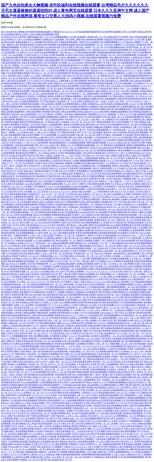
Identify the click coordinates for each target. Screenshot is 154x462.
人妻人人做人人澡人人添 (45, 197)
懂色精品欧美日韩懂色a (11, 68)
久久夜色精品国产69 (102, 137)
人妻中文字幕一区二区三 (54, 369)
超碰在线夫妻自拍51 (65, 197)
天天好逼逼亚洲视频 (66, 395)
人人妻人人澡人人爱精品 (45, 132)
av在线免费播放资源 (33, 369)
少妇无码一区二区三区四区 (108, 436)
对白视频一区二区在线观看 (38, 246)
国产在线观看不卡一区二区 (87, 197)
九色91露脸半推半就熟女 (119, 57)
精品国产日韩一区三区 (85, 436)
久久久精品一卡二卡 (106, 426)
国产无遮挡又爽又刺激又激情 (34, 83)
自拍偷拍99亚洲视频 (94, 39)
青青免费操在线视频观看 (97, 57)
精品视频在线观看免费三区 (105, 238)
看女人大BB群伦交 (26, 88)
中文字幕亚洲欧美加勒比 (55, 287)
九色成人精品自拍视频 (34, 403)
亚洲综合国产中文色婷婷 (117, 37)
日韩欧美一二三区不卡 (123, 181)
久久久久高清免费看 (39, 143)
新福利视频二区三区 (119, 344)
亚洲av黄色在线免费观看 (32, 287)
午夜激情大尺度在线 (103, 204)
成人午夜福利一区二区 (105, 55)
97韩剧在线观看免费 (95, 359)
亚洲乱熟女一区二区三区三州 (63, 91)
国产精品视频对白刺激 (123, 320)
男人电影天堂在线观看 (64, 88)
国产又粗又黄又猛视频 (27, 63)
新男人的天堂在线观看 (48, 63)
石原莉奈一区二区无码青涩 (119, 387)
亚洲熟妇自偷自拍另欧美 (119, 372)
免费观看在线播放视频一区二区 (89, 145)
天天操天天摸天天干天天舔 (36, 55)
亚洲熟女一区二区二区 (33, 393)
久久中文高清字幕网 (53, 393)
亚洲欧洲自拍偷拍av (86, 91)
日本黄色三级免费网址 (11, 124)
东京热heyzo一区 (103, 73)
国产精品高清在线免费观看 (109, 173)
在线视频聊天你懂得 (80, 78)
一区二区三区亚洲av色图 (137, 130)
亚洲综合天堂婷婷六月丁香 (139, 382)
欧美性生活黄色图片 (62, 259)
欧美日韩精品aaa (23, 302)
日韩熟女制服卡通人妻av (41, 320)
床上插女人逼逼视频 (112, 194)
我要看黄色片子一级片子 (63, 338)
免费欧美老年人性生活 (87, 148)
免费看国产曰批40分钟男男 (80, 444)
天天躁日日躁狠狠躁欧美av (119, 452)
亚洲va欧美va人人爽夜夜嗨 (56, 81)
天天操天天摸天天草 (118, 248)
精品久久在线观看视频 (52, 124)
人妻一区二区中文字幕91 (100, 256)
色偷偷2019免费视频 (86, 274)
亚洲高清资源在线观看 (88, 302)
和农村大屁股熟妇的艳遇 (117, 104)
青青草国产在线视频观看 (114, 145)
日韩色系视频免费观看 (142, 109)
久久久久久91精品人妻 (116, 143)
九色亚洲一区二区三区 (37, 364)
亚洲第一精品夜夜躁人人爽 (64, 99)
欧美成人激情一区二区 (44, 230)
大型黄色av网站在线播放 (85, 52)
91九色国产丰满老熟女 (131, 194)
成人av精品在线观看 (45, 94)
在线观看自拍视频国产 (80, 109)
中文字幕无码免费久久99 (114, 171)
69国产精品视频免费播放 (140, 405)
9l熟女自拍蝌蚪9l (53, 86)
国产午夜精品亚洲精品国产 (66, 42)
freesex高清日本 (123, 235)
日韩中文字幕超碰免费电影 (93, 176)
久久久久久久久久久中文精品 (44, 395)
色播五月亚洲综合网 (24, 341)
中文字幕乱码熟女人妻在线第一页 (123, 96)
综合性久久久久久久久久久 (106, 230)
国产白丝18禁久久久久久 (34, 297)
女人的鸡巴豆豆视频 (66, 135)
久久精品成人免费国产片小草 (135, 42)
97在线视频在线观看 (76, 143)
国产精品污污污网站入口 (42, 302)
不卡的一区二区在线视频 (12, 55)
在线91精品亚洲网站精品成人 (18, 315)
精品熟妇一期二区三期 (37, 359)
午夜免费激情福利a (56, 359)
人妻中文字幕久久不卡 (36, 405)
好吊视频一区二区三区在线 (70, 63)
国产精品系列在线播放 (67, 199)
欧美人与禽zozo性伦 (63, 439)
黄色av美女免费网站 (70, 86)
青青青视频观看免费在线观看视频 (96, 454)
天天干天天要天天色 (13, 150)
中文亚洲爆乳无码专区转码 (106, 431)
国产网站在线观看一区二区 (63, 240)
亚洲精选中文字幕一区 (98, 179)
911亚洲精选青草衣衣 (41, 356)
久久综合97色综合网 (67, 367)
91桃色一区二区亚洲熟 (23, 305)
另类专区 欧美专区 (125, 186)
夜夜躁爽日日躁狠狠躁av (141, 295)
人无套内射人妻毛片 (14, 76)
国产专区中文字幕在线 (21, 421)
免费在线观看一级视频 (46, 313)
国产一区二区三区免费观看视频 (54, 37)
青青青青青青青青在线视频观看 (58, 408)
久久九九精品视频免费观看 (72, 400)
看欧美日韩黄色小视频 (133, 212)
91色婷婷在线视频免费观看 (48, 158)
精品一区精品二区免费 (50, 155)
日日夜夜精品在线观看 (18, 442)
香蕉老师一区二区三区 (123, 408)
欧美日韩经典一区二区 (27, 307)
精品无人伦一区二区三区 (85, 150)
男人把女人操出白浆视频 (25, 349)
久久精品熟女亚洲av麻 (71, 385)
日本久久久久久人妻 (51, 377)
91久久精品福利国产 (136, 279)
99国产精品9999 (76, 117)
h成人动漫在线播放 (141, 168)
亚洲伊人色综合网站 (121, 166)
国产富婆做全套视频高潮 (14, 261)
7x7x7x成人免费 (105, 277)
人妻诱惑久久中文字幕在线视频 (95, 393)
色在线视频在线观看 (65, 45)
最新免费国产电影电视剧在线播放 (55, 310)
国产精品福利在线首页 (25, 45)
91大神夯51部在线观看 (11, 287)
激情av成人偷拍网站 (111, 199)
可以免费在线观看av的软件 (30, 429)
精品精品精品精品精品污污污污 (25, 326)
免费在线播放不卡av (24, 42)
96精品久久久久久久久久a (33, 68)
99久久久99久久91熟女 (124, 191)
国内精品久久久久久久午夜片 (43, 225)
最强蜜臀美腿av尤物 (66, 436)
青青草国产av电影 (19, 251)
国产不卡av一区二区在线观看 (90, 132)
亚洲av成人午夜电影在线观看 (36, 171)
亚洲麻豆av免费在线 (84, 230)
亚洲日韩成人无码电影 (29, 274)
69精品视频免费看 (52, 60)
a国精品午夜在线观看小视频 (75, 331)
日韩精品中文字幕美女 (25, 96)
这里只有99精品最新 (137, 344)
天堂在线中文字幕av (16, 140)
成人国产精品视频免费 (67, 212)
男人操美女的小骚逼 (45, 349)
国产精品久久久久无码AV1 (57, 168)
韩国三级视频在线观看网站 (13, 112)
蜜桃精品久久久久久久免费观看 (102, 114)
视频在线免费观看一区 (75, 359)
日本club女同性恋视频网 (48, 222)
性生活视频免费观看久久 (110, 42)
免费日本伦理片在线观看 (82, 323)
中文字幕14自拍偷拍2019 (105, 333)
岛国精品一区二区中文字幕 (23, 65)
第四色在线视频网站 (17, 359)
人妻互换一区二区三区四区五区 (86, 328)
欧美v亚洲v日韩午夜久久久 (121, 442)
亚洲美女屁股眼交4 (142, 225)
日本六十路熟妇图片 (70, 207)
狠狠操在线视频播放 (117, 382)
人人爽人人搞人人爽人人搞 (44, 380)
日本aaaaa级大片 (107, 313)
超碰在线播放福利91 (58, 143)
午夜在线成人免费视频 (105, 439)
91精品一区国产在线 (81, 282)
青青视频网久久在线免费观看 (89, 171)
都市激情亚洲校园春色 (106, 150)
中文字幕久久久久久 (24, 52)
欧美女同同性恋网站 (10, 351)
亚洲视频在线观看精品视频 (22, 230)
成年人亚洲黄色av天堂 (59, 109)
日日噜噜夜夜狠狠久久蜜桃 (74, 104)
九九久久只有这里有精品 (79, 336)
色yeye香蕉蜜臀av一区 (83, 204)
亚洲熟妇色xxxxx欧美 (96, 104)
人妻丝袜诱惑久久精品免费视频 (126, 253)
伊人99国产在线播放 (77, 251)
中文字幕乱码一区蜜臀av (52, 114)
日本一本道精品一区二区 (107, 380)
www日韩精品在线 (117, 130)
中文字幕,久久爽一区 (111, 63)
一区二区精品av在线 (24, 132)
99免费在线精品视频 (64, 204)
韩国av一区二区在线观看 (24, 418)
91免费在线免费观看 (84, 264)
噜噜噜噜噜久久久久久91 (12, 228)
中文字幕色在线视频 (140, 452)
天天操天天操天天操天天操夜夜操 (80, 55)
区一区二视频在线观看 (89, 94)
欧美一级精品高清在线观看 (86, 398)
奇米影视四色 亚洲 (96, 81)
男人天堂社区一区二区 (66, 148)
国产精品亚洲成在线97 (87, 354)
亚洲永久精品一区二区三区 (23, 158)
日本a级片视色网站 (32, 106)
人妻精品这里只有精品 (141, 57)
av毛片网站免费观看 (78, 81)
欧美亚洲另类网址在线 (100, 109)
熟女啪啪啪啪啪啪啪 (83, 83)
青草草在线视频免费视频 (86, 233)
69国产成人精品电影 (16, 416)
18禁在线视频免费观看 (84, 88)
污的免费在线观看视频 (119, 259)
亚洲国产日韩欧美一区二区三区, (61, 235)
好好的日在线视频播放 (66, 421)
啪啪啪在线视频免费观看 (35, 248)
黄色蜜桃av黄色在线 (51, 112)
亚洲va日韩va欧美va (115, 300)
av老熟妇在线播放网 (92, 63)
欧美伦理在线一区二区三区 (138, 47)
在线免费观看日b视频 (130, 63)
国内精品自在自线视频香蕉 (83, 73)
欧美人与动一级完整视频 (123, 264)
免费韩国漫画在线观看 (61, 215)
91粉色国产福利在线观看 (24, 313)
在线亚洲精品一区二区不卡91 (39, 99)
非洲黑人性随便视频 (13, 210)
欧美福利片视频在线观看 (78, 372)
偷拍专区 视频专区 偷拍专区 (137, 184)
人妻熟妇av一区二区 (12, 168)
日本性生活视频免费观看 (98, 130)
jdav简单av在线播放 (22, 444)
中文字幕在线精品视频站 (141, 282)
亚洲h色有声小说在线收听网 (18, 395)
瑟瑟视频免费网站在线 (78, 295)
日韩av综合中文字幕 (70, 76)
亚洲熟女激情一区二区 (54, 50)
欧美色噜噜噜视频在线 (44, 344)
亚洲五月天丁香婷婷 (18, 338)
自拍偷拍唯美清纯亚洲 (11, 284)
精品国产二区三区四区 (31, 124)
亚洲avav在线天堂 (15, 248)
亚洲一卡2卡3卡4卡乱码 (130, 101)
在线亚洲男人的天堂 (49, 274)
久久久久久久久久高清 (101, 282)
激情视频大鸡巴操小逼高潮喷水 (22, 189)
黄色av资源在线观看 (120, 289)
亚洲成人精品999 (90, 68)
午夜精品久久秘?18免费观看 (120, 447)
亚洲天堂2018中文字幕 (76, 181)
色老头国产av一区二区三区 (76, 119)
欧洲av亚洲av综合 (80, 179)
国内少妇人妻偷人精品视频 (81, 137)
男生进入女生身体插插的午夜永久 (115, 124)
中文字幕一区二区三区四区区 (64, 356)
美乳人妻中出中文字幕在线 (66, 94)
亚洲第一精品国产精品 (84, 266)
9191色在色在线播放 (130, 86)
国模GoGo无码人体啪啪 (86, 320)
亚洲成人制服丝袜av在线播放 (99, 127)
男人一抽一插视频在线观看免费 (107, 444)
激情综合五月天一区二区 (111, 76)
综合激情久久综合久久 (22, 259)
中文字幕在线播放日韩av (114, 47)
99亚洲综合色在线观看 (127, 215)
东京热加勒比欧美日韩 (66, 65)
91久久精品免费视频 (42, 240)
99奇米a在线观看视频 (23, 215)
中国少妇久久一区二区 (40, 73)
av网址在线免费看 (33, 112)
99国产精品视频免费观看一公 (35, 387)
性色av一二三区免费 (80, 259)
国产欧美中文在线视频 (111, 338)
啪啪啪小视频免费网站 (136, 145)
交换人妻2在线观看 (143, 65)
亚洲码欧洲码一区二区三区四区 (40, 130)
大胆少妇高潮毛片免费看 (51, 104)
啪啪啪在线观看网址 (119, 112)
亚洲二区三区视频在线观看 (65, 302)
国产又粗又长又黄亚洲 (125, 313)
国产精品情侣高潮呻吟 (50, 385)
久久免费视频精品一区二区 (124, 416)
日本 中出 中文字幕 (42, 179)
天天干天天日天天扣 (124, 403)
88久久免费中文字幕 (86, 65)
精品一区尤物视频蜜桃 (101, 166)
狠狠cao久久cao (63, 323)
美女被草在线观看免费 (11, 83)
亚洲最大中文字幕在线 (113, 222)
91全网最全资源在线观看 (62, 266)
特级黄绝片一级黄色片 (85, 235)
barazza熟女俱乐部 (52, 47)
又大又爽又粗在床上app (134, 153)
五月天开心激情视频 (122, 83)
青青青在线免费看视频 (138, 132)
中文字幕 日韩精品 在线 (140, 122)
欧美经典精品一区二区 (141, 426)
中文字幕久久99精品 (26, 148)
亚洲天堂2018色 (126, 266)
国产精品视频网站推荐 (121, 109)
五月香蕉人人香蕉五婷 (117, 369)
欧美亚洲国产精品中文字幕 (27, 155)
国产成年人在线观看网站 (108, 364)
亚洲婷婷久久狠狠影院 (88, 106)
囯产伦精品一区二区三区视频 (104, 423)
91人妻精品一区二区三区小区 (90, 367)
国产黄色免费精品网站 (66, 277)
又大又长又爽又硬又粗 (121, 297)
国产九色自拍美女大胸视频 (22, 199)
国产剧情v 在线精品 (118, 279)
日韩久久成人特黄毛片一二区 (100, 181)
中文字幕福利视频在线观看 (17, 73)
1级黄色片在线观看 (71, 124)
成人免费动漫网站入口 (128, 251)
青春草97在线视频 (84, 240)
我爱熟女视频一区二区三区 (25, 271)
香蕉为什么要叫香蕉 (77, 387)
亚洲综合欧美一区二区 (135, 158)
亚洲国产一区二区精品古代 (84, 215)
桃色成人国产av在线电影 (58, 122)
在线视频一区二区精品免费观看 (40, 261)
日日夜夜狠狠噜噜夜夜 (29, 101)
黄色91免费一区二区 (28, 222)
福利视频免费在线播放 (19, 266)
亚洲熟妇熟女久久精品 (51, 76)
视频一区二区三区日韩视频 (99, 429)
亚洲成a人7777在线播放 (40, 266)
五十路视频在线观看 (104, 351)
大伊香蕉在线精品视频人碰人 (26, 310)
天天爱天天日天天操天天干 (82, 333)
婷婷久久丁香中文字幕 (136, 171)
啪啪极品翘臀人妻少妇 (33, 408)
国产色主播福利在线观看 (41, 411)
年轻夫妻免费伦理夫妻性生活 (55, 295)
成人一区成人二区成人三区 (107, 101)
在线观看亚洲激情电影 (107, 233)
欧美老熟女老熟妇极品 (109, 377)
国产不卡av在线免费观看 (108, 228)
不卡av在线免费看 (48, 135)
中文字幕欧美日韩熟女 (66, 132)
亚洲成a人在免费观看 (81, 166)
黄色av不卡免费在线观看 (45, 199)
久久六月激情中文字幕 (122, 168)
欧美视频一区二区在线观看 (44, 421)
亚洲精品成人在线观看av (11, 297)
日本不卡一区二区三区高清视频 (62, 364)
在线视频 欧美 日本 (32, 181)
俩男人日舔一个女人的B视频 (126, 88)
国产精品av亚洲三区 (32, 377)
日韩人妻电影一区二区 (15, 130)
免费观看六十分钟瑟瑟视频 (40, 338)
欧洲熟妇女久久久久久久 (125, 70)
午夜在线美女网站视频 (40, 91)
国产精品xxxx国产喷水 (39, 137)
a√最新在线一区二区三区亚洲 (128, 220)
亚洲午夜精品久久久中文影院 (60, 83)
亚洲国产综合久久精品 (13, 426)
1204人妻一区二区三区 (80, 122)
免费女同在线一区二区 (61, 246)
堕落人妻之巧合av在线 (110, 86)
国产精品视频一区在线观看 (35, 220)
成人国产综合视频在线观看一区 (56, 78)
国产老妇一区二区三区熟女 (40, 217)
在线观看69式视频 (104, 65)
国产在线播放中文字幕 (135, 300)
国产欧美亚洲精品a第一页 (35, 122)
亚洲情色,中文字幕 (44, 418)
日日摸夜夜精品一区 (55, 248)
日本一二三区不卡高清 (70, 155)
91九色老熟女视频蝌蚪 (31, 39)
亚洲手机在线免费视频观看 (46, 52)
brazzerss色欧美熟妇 (101, 112)
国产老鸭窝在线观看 (14, 181)
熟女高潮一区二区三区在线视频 (48, 341)
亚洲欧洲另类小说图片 (11, 60)
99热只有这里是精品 (136, 248)
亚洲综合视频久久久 (49, 256)
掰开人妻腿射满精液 (10, 207)
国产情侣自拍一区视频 (46, 65)
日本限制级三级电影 (45, 96)
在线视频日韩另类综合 (44, 42)
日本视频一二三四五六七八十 (125, 256)
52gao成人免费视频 (141, 150)
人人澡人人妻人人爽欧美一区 (100, 310)
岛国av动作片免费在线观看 (66, 202)
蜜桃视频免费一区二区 (46, 264)
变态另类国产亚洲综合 (33, 238)
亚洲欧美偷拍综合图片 (95, 163)
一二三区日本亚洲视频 (55, 70)
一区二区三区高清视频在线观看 (15, 212)
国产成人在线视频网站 (107, 99)
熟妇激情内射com (52, 57)
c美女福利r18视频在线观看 (76, 114)
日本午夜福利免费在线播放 (15, 194)
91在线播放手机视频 (84, 344)
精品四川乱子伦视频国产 (84, 439)
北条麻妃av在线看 (128, 199)
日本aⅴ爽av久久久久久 (109, 197)
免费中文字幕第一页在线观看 (109, 135)
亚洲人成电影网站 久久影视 (73, 57)
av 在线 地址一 (95, 119)
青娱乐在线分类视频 (31, 135)
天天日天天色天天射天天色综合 (56, 228)
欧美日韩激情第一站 (101, 210)
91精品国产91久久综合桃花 (101, 70)
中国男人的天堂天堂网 (70, 222)
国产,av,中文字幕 (137, 39)
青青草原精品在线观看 (131, 444)
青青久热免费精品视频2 (38, 336)
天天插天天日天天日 (10, 37)
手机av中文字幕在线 (102, 253)
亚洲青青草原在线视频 (19, 91)
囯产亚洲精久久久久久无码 (137, 359)
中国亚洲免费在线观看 (80, 217)
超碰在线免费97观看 (14, 57)
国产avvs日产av (100, 323)
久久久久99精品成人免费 (47, 189)
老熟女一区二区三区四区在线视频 (91, 349)
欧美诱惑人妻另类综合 (66, 225)
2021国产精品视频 (56, 55)
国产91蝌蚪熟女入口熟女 (122, 73)
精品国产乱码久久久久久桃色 (58, 140)
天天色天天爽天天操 (69, 47)
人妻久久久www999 (126, 423)
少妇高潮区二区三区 (44, 88)
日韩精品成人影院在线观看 (105, 457)
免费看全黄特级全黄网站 (32, 60)
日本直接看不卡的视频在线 (54, 181)
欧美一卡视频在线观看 (88, 158)
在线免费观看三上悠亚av (110, 94)
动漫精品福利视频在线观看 (128, 140)
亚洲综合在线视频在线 (23, 344)
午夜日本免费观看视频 (126, 55)
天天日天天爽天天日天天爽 (73, 390)
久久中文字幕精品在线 (63, 173)
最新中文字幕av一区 (135, 176)
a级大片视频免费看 (30, 210)
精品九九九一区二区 (43, 173)
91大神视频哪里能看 (18, 336)
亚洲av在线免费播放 (127, 431)
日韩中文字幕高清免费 (102, 168)
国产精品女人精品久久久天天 (95, 382)
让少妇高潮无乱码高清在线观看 (19, 253)
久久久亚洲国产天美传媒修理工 (33, 186)
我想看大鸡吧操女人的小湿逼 (84, 426)
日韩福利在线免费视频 (118, 50)
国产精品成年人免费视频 (120, 179)
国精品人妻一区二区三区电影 (102, 78)
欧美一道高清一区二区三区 (91, 47)
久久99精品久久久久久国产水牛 (119, 163)
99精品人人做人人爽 (129, 197)
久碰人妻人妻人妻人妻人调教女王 (77, 238)
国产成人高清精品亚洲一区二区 (58, 460)
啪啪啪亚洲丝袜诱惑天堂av (120, 323)
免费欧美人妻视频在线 (74, 163)
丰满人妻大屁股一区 (111, 117)
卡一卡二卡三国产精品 (14, 452)
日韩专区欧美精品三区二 (65, 431)
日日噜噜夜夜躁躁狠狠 (36, 127)
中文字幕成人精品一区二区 (93, 60)
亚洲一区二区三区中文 (38, 333)
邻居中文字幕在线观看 (106, 235)
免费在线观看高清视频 (96, 143)
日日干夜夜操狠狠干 (32, 228)
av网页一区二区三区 (50, 106)
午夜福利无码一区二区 (96, 37)
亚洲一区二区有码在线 (63, 253)
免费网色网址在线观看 (64, 307)
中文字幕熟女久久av (141, 83)
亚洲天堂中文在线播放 (89, 42)
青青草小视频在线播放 (29, 37)
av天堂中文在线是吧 (56, 405)
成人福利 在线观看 (9, 429)
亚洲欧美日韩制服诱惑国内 (123, 331)
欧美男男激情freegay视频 (76, 300)
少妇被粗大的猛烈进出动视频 (26, 367)
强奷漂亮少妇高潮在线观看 (95, 96)
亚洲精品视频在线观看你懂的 (136, 76)
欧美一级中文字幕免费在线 (139, 52)
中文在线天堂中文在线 (86, 364)
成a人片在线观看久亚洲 (108, 411)
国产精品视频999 (31, 385)
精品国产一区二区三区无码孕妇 (107, 362)
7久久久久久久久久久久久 (97, 271)
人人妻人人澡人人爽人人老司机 (31, 328)
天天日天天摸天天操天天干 (121, 271)
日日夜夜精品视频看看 (23, 161)
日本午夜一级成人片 (143, 271)
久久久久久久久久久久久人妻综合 (63, 191)
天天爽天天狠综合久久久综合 (28, 279)
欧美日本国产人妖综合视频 (69, 382)
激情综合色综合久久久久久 (66, 315)
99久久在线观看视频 (16, 127)
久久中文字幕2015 (55, 127)
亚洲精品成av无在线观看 (53, 39)
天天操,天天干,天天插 (126, 114)
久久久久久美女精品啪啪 (117, 161)
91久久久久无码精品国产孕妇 (125, 137)
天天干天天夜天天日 (35, 81)
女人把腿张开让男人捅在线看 (115, 119)
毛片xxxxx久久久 (21, 109)
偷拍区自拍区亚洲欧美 (116, 326)
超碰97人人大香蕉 (32, 76)
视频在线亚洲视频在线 (75, 405)
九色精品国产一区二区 (97, 243)
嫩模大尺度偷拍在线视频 (40, 398)
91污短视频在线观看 (96, 287)
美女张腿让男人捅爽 (125, 449)
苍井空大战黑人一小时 (19, 143)
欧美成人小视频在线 (51, 279)
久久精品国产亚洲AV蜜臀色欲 (136, 135)
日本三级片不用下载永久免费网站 (70, 271)
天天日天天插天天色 (62, 423)
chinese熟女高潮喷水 (33, 184)
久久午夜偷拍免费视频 (130, 117)
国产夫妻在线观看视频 (34, 57)
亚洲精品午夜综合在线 (132, 94)
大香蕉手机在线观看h (95, 189)
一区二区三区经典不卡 (83, 457)
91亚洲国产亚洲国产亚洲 (22, 277)
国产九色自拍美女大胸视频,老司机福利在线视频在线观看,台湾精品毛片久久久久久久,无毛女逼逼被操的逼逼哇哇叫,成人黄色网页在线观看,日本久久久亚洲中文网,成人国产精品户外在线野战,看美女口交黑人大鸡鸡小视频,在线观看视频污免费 (75, 10)
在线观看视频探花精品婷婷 (134, 338)
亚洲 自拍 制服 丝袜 (51, 390)
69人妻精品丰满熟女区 (39, 109)
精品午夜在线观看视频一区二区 (89, 45)
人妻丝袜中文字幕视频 (57, 452)
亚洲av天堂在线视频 (42, 215)
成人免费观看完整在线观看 (117, 60)
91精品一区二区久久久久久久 (32, 282)
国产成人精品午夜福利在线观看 (80, 220)
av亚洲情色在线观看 (49, 367)
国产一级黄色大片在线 (89, 377)
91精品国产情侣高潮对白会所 (116, 39)
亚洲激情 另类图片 (46, 204)
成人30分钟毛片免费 (136, 143)
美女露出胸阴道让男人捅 (22, 423)
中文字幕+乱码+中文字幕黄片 (63, 171)
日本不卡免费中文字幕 (81, 184)
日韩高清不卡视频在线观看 (131, 411)
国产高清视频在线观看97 (75, 50)
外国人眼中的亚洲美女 (76, 287)
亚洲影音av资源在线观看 (76, 326)
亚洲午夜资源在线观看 (50, 346)
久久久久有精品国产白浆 (74, 127)
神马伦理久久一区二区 (56, 372)
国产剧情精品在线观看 (103, 83)
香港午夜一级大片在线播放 (115, 132)
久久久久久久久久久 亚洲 (33, 168)
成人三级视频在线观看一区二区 (21, 94)
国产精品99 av (76, 68)
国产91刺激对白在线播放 (35, 117)
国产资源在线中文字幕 (106, 215)
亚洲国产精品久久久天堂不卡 (79, 289)
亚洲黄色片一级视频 (55, 292)
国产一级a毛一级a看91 (13, 166)
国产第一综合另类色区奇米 (128, 78)
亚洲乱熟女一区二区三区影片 (88, 338)
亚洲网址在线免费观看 (123, 261)
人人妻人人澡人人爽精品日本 (124, 454)
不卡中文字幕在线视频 (89, 313)
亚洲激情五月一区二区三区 (85, 173)
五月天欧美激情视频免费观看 (134, 400)
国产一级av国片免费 (14, 70)
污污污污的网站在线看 (46, 148)
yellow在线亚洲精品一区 (30, 114)
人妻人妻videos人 (66, 52)
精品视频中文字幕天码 (46, 176)
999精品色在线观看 (24, 240)
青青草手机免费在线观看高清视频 (104, 434)
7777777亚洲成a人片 (134, 418)
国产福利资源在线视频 (108, 302)
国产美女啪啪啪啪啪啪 (70, 60)
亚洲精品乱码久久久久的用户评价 (94, 279)
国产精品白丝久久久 (132, 346)
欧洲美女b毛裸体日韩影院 (12, 385)
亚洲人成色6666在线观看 (140, 81)
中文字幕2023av (88, 155)
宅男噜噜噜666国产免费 (50, 207)
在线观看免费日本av (119, 390)
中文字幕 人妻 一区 (69, 158)
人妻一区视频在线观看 (129, 68)
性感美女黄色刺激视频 (46, 45)
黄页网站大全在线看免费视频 (32, 86)
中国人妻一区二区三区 (85, 135)
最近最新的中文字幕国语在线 (93, 207)
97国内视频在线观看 (65, 233)
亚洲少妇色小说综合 (139, 60)
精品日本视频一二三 (88, 191)
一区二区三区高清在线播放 (31, 50)
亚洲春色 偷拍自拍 (97, 295)
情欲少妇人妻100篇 (32, 295)
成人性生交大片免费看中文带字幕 (20, 264)
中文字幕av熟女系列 (104, 88)
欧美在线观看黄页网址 (82, 362)
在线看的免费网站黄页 (124, 225)
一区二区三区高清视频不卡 (138, 287)
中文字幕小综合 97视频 (106, 155)
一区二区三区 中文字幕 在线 (65, 194)
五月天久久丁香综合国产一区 (37, 243)
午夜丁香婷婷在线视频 (100, 122)
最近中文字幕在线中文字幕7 (78, 403)
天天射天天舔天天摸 (80, 434)
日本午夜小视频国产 (113, 45)
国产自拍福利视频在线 (61, 73)
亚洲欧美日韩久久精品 (108, 68)
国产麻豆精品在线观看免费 (77, 70)
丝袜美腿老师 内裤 (94, 292)
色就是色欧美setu (92, 400)
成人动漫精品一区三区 (79, 297)
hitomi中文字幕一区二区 (65, 261)
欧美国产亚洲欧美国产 (65, 230)
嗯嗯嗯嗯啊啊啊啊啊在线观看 (92, 161)
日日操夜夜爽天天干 (43, 305)
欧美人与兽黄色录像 (32, 78)
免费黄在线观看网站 (77, 452)
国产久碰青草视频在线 (126, 106)
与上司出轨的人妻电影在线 (134, 45)
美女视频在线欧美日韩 (132, 173)
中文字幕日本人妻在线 (27, 454)
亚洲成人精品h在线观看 (89, 202)
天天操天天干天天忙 (40, 444)
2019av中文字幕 (136, 104)
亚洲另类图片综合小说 (90, 86)
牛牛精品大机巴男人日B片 (57, 68)
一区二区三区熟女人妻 (34, 70)
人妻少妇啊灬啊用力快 (74, 39)
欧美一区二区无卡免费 (30, 331)
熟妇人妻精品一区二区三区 (108, 91)
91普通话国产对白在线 (58, 251)
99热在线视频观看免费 (104, 269)
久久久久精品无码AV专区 (12, 191)
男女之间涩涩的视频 (138, 37)
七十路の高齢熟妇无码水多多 (121, 243)
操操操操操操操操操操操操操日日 (111, 52)
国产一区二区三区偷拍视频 (62, 284)
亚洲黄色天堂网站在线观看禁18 (69, 96)
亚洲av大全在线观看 (99, 217)
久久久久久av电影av (61, 305)
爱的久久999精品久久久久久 (34, 150)
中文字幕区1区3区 (46, 307)
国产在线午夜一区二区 (90, 76)
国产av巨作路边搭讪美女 (130, 356)
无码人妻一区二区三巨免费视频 (78, 210)
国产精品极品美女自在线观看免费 (53, 351)
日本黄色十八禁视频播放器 (130, 421)
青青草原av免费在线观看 (125, 148)
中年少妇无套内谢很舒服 (99, 331)
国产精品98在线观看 (126, 240)
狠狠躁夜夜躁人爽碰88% (57, 117)
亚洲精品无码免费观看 (132, 413)
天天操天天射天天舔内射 (16, 333)
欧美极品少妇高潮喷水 (18, 217)
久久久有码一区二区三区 (128, 333)
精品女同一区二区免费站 (12, 238)
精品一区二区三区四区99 (123, 65)
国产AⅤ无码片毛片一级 (112, 153)
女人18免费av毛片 (78, 310)
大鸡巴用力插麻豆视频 (13, 122)
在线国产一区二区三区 (15, 99)
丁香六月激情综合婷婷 (54, 119)
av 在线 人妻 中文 (78, 130)
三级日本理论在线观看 (15, 81)
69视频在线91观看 (25, 173)
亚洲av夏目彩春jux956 (89, 124)
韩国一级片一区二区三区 (61, 362)
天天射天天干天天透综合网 (31, 47)
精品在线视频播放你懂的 (117, 405)
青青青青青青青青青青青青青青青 (132, 99)
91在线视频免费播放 (138, 289)
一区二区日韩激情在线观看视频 (43, 212)
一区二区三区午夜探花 (23, 163)
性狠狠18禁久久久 (80, 408)
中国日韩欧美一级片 (28, 351)
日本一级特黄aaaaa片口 (97, 50)
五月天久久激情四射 (69, 279)
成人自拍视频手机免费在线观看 (109, 212)
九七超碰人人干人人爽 (21, 356)
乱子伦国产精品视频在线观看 (68, 153)
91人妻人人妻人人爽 (37, 235)
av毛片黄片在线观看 (129, 91)
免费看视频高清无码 (99, 259)
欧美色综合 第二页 (22, 320)
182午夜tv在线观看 (77, 37)
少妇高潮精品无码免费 (90, 341)
